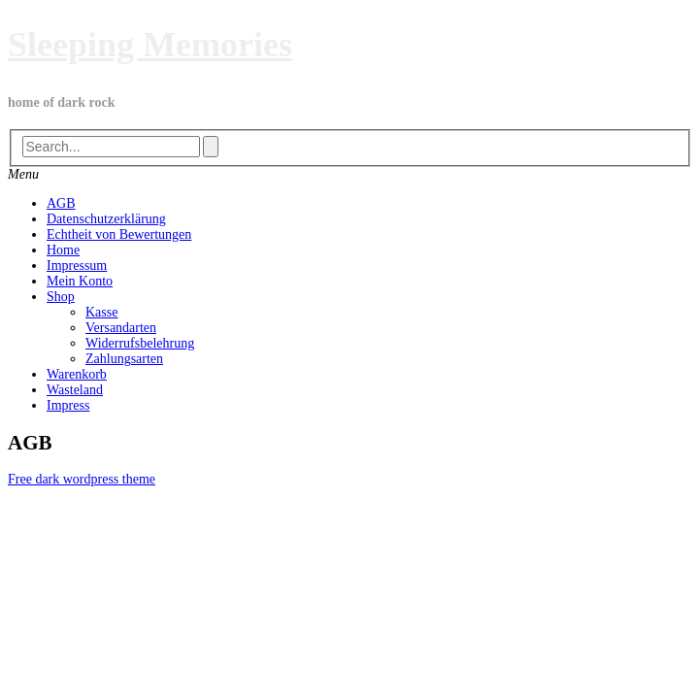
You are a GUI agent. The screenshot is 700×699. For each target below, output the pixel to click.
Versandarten (120, 327)
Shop (61, 296)
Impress (68, 405)
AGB (61, 203)
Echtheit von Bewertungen (119, 234)
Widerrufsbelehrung (139, 343)
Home (63, 250)
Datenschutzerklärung (106, 219)
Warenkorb (77, 374)
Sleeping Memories (150, 44)
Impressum (77, 265)
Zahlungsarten (124, 358)
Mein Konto (80, 281)
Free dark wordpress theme (81, 479)
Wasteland (75, 390)
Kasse (101, 312)
